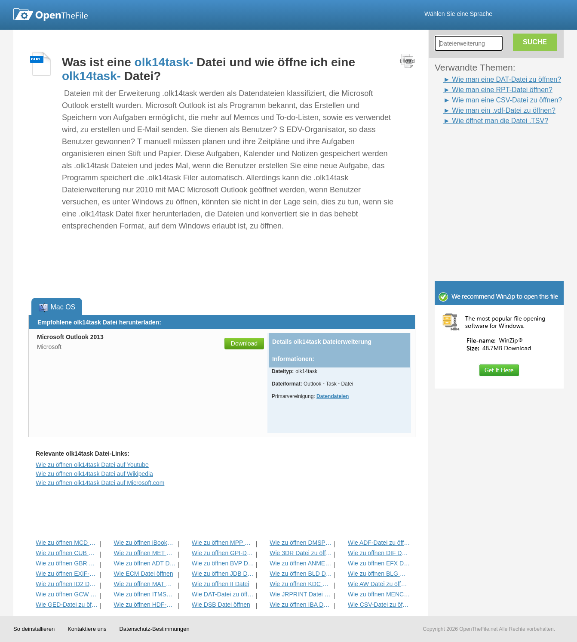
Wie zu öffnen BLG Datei (379, 573)
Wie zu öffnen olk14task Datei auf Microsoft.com (100, 482)
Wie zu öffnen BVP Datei (223, 563)
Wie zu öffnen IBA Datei (301, 604)
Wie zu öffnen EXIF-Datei (67, 573)
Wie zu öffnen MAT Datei (145, 583)
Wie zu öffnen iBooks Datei (145, 542)
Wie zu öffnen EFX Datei (379, 563)
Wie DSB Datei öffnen (221, 604)
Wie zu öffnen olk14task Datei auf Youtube (92, 464)
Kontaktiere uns (87, 629)
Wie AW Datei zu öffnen (379, 583)
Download (244, 343)
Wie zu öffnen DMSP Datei (301, 542)
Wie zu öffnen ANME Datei (301, 563)
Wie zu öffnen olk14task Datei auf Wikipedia (94, 473)
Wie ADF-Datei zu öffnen (379, 542)
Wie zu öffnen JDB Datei (223, 573)
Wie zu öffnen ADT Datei (145, 563)
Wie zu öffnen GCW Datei (67, 594)
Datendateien (332, 396)
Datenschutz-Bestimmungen (154, 629)
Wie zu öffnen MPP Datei (223, 542)
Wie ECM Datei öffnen (143, 573)
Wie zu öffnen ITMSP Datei (145, 594)
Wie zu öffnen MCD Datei (67, 542)
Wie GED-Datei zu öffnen (67, 604)
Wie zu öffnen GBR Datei (67, 563)
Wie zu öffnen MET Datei (145, 552)
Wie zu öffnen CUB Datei (67, 552)
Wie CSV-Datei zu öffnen (379, 604)
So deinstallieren (34, 629)
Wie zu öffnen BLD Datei (301, 573)
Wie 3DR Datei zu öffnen (301, 552)
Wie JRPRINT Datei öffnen (301, 594)
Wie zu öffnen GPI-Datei (223, 552)
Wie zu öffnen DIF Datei (379, 552)
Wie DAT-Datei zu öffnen (223, 594)
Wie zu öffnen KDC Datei (301, 583)
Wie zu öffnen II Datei (220, 583)
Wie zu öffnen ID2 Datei (67, 583)
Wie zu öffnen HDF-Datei (145, 604)
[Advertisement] (486, 145)
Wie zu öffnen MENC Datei (379, 594)
